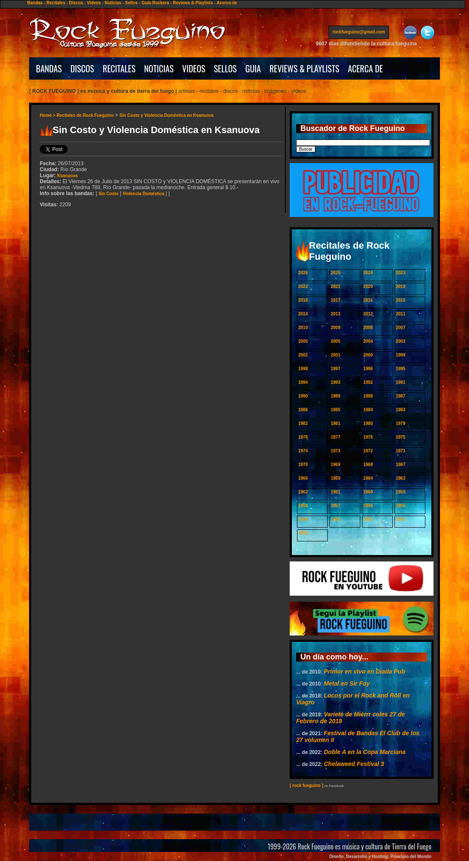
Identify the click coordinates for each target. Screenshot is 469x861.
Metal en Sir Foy (347, 683)
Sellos (131, 2)
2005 (335, 341)
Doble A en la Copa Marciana (365, 751)
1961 (335, 492)
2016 (368, 300)
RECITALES (119, 68)
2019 (400, 286)
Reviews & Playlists (193, 2)
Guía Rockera (155, 2)
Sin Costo (108, 193)
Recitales (56, 2)
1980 (368, 423)
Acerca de (227, 2)
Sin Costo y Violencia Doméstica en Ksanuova (166, 115)
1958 (303, 505)
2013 (335, 314)
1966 (303, 478)
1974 (303, 450)
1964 (368, 478)
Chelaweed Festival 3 (354, 763)
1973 (335, 450)
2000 (368, 355)
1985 (335, 409)
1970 (303, 464)
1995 (400, 368)
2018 (303, 300)
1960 (368, 492)
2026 (303, 272)
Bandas (35, 2)
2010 (303, 327)
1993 (335, 382)
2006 (303, 341)
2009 (335, 327)
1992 (368, 382)
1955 (400, 505)
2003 (400, 341)
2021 (335, 286)
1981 (335, 423)
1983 (400, 409)
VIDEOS (193, 68)
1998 (303, 368)
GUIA (253, 68)
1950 (303, 533)
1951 (400, 519)
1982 (303, 423)
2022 (303, 286)
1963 (400, 478)
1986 (303, 409)
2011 (400, 314)
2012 (368, 314)
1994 (303, 382)
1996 (368, 368)
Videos (94, 2)
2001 (335, 355)
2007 (400, 327)
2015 (400, 300)
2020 (368, 286)
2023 (400, 272)
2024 (368, 272)
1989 (335, 396)
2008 (368, 327)
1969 (335, 464)
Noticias (113, 2)
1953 (335, 519)
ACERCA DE (365, 68)
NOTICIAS (159, 68)
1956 (368, 505)
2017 (335, 300)
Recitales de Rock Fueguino (84, 115)
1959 (400, 492)
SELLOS (225, 68)
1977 (335, 437)
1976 (368, 437)
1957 (335, 505)
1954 (303, 519)
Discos (76, 2)
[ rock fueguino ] (306, 785)
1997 (335, 368)
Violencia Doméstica (143, 193)
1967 (400, 464)
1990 (303, 396)
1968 (368, 464)
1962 (303, 492)
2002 (303, 355)
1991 (400, 382)
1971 (400, 450)
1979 (400, 423)
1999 (400, 355)
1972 (368, 450)
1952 (368, 519)
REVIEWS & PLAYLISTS (304, 68)
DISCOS (83, 68)
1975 (400, 437)
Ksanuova (67, 175)
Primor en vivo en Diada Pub (364, 671)
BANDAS (49, 68)
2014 (303, 314)
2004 (368, 341)
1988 (368, 396)
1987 (400, 396)
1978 (303, 437)
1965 (335, 478)
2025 (335, 272)
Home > (48, 115)
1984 (368, 409)
